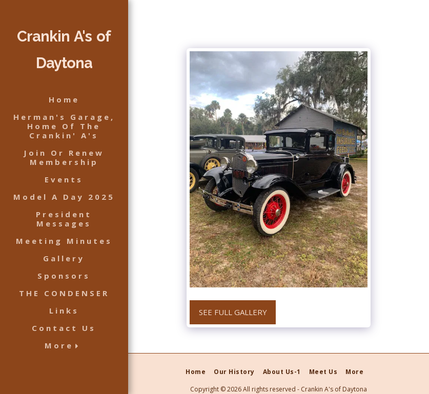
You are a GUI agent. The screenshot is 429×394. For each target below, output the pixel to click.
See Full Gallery (233, 312)
